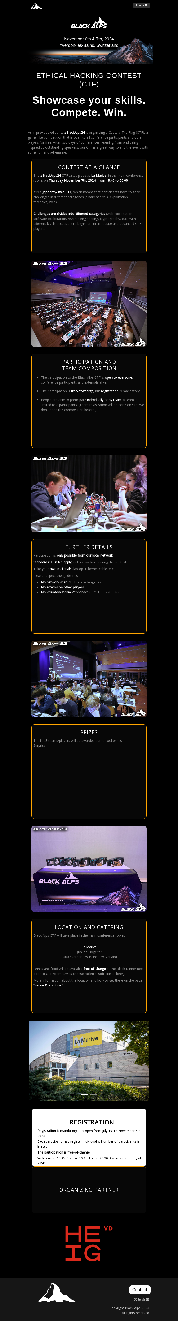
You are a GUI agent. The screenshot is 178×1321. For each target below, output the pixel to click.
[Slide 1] (84, 1094)
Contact (139, 1289)
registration (110, 391)
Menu (141, 5)
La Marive (89, 947)
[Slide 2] (93, 1094)
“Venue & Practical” (48, 985)
